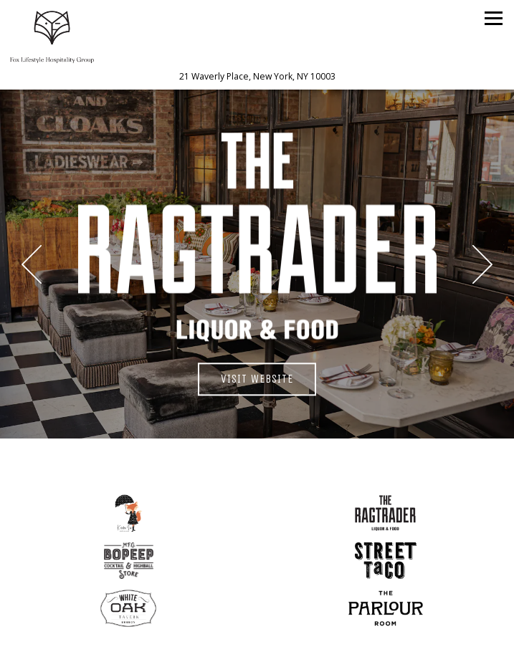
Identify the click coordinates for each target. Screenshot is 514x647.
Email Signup (257, 630)
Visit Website (268, 377)
